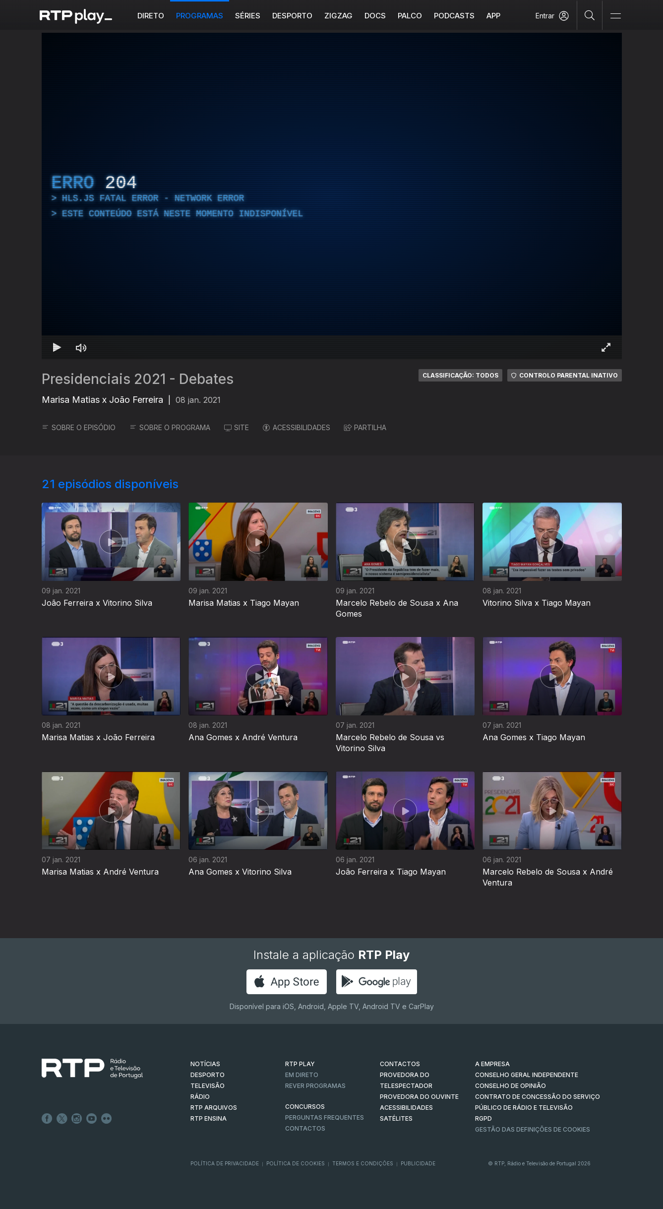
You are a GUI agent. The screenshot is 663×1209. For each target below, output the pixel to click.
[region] (332, 196)
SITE (236, 427)
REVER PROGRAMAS (315, 1085)
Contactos (305, 1128)
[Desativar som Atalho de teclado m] (81, 347)
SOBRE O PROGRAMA (169, 427)
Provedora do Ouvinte (419, 1096)
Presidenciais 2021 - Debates (138, 379)
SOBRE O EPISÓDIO (79, 427)
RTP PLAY (300, 1064)
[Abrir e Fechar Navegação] (615, 16)
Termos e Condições (362, 1163)
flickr (106, 1118)
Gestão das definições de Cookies (532, 1129)
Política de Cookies (295, 1163)
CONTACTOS (400, 1064)
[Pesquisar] (590, 15)
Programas (199, 15)
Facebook (47, 1118)
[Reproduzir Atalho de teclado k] (57, 347)
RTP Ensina (208, 1118)
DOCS (375, 15)
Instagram (76, 1118)
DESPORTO (207, 1075)
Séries (247, 15)
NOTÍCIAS (205, 1064)
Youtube (91, 1118)
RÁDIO (200, 1096)
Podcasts (454, 15)
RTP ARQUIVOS (213, 1107)
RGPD (483, 1118)
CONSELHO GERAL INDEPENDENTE (526, 1075)
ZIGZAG (338, 15)
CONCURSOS (305, 1106)
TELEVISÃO (207, 1085)
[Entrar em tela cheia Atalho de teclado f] (606, 347)
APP (493, 15)
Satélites (396, 1118)
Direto (150, 15)
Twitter (62, 1118)
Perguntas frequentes (324, 1117)
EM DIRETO (301, 1075)
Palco (410, 15)
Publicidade (418, 1163)
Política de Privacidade (224, 1163)
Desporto (292, 15)
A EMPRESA (492, 1064)
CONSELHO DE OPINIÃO (510, 1085)
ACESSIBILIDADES (296, 427)
